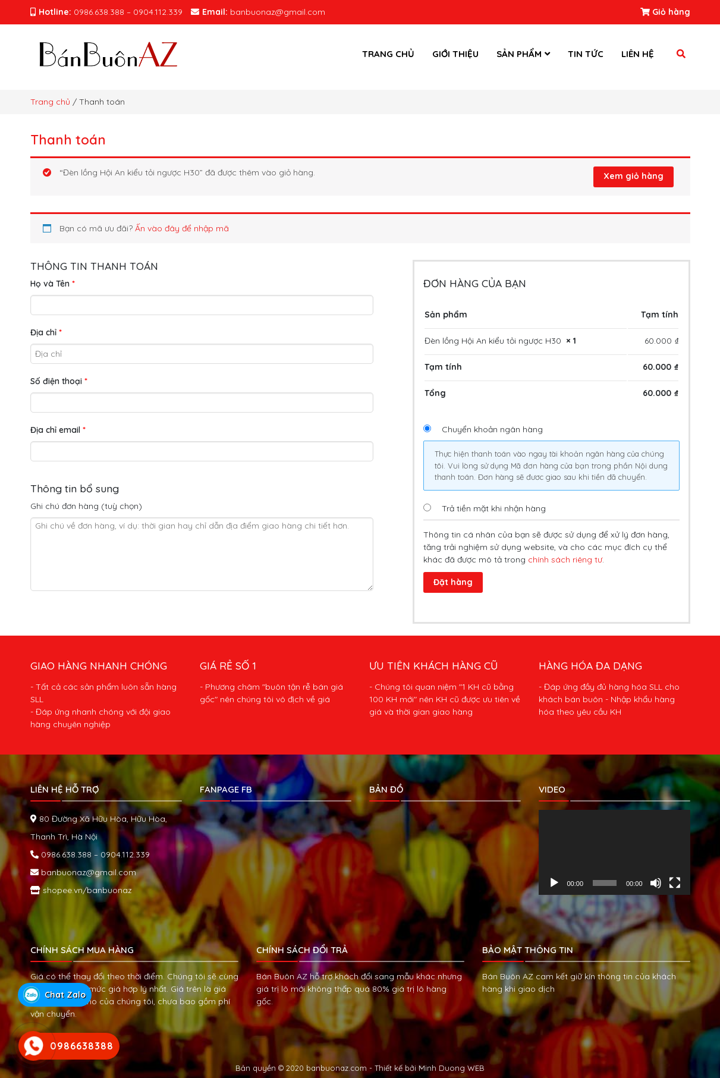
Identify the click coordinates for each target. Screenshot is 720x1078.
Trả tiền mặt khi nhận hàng (494, 508)
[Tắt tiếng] (656, 881)
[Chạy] (554, 881)
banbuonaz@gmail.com (87, 870)
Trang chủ (388, 53)
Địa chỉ (46, 332)
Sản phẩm (519, 53)
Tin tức (585, 53)
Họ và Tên (52, 283)
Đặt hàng (453, 582)
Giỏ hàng (665, 12)
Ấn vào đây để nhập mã (182, 228)
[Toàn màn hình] (675, 881)
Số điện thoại (58, 381)
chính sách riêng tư (565, 559)
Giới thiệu (455, 53)
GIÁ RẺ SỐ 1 (228, 663)
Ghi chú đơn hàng (86, 506)
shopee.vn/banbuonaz (86, 887)
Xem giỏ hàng (633, 176)
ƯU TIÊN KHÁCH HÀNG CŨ (433, 663)
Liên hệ (637, 53)
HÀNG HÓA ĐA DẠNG (590, 663)
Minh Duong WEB (452, 1065)
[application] (614, 849)
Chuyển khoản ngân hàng (492, 429)
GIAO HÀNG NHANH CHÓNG (98, 663)
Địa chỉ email (58, 430)
